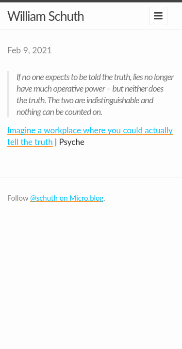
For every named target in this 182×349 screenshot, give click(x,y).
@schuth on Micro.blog (66, 197)
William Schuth (45, 16)
